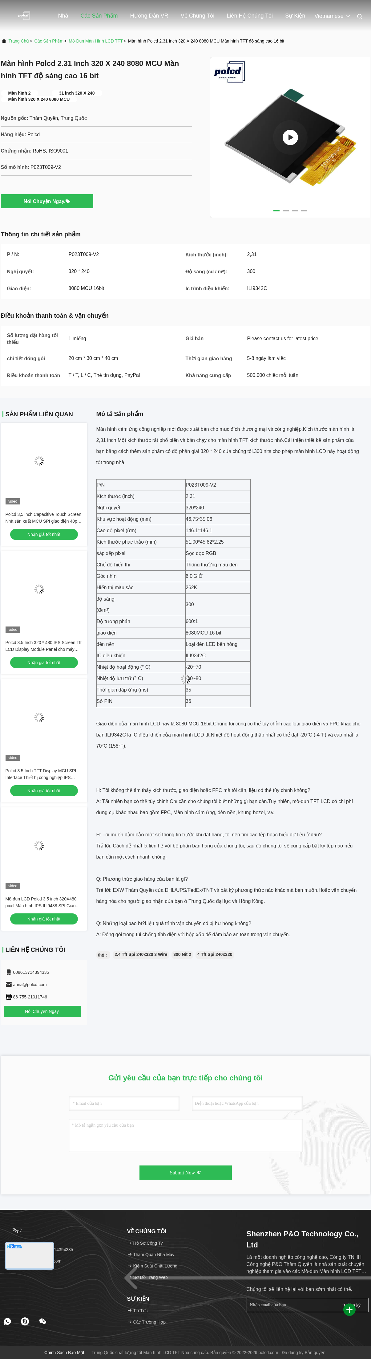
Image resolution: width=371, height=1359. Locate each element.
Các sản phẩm (99, 16)
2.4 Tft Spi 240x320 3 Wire (141, 954)
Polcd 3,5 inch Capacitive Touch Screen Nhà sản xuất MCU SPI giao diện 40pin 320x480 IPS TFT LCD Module (43, 521)
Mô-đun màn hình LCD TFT (96, 41)
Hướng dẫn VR (149, 16)
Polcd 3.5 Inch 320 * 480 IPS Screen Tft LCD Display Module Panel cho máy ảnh (44, 649)
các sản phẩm (49, 41)
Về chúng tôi (198, 16)
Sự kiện (295, 16)
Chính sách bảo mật (64, 1352)
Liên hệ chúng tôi (250, 16)
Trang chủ (19, 41)
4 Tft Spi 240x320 (214, 954)
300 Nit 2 (182, 954)
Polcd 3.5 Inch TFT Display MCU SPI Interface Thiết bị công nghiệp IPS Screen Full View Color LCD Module (41, 777)
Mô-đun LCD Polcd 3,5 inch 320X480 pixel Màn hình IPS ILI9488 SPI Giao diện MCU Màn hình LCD (41, 905)
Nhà (63, 16)
